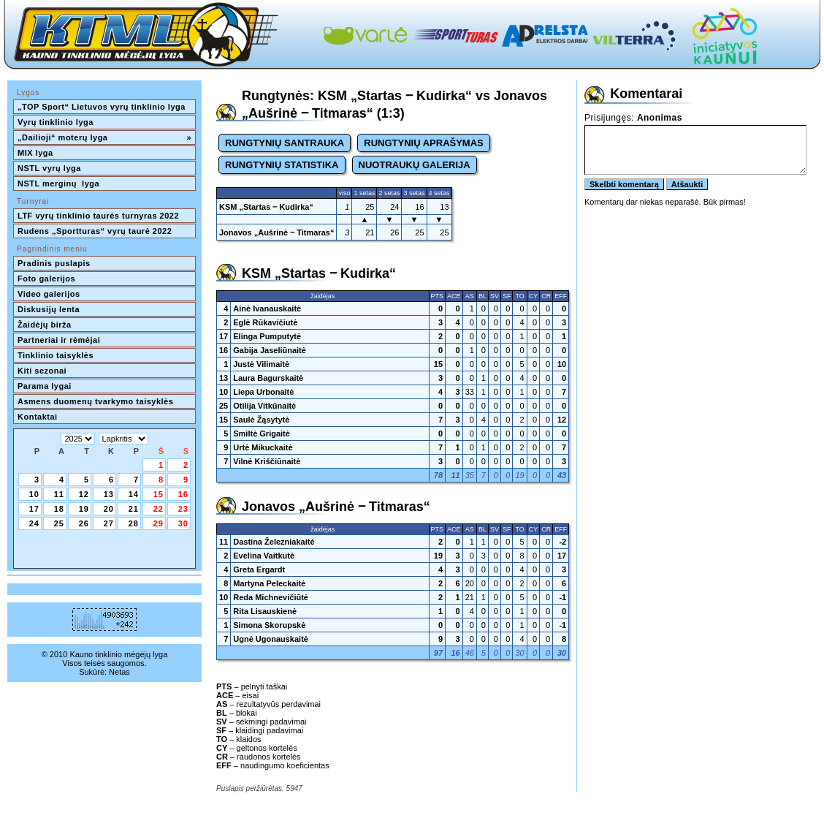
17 (34, 508)
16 (183, 494)
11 (59, 494)
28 (134, 523)
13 (109, 494)
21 (134, 508)
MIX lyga (35, 152)
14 (134, 494)
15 (158, 494)
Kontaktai (38, 416)
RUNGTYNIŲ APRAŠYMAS (423, 142)
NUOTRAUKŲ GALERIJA (414, 164)
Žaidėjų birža (45, 324)
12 (84, 494)
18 (59, 508)
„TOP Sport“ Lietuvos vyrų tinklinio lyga (102, 106)
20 (109, 508)
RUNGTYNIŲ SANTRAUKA (284, 142)
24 (34, 523)
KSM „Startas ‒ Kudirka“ (266, 206)
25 (59, 523)
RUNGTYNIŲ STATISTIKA (282, 164)
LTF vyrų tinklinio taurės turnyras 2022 (100, 215)
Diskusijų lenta (49, 309)
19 (84, 508)
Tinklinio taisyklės (56, 355)
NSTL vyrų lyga (49, 168)
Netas (119, 671)
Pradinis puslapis (54, 263)
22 (158, 508)
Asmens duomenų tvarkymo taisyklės (95, 401)
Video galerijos (49, 293)
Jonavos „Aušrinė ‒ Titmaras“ (276, 232)
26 (84, 523)
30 (183, 523)
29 (158, 523)
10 (34, 494)
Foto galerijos (46, 278)
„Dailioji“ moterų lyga (104, 137)
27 (109, 523)
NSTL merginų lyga (58, 183)
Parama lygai (45, 386)
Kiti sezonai (42, 370)
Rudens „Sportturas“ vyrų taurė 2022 (95, 231)
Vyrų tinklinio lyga (56, 122)
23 (183, 508)
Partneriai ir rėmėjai (59, 340)
